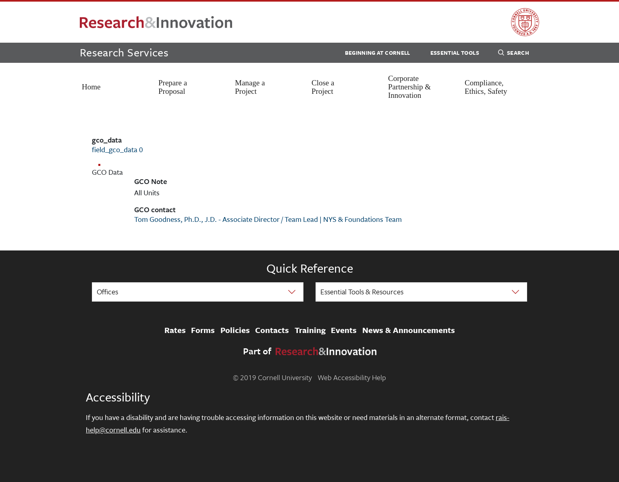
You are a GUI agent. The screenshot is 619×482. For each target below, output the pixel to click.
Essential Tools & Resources (361, 291)
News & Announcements (408, 330)
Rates (175, 330)
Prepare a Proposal (172, 87)
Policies (235, 330)
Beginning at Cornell (377, 53)
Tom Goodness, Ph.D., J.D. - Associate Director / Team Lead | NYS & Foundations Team (268, 219)
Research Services (124, 52)
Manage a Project (250, 87)
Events (344, 330)
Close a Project (323, 87)
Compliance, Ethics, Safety (486, 87)
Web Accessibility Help (352, 377)
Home (91, 87)
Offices (107, 291)
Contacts (272, 330)
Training (310, 330)
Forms (203, 330)
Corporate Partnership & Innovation (409, 86)
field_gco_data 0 (117, 149)
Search (513, 54)
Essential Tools (454, 53)
